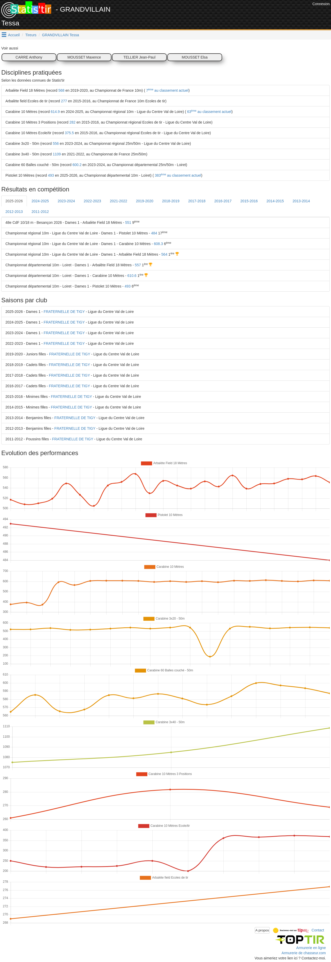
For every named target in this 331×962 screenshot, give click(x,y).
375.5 (69, 133)
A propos (262, 930)
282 (72, 122)
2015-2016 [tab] (249, 201)
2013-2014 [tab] (301, 201)
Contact (318, 930)
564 (164, 254)
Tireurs (30, 35)
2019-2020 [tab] (144, 201)
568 (61, 90)
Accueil (14, 35)
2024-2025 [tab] (40, 201)
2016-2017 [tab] (223, 201)
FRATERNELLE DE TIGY (64, 312)
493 (51, 175)
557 (138, 265)
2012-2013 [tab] (14, 212)
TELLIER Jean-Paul (139, 57)
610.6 (132, 276)
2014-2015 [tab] (275, 201)
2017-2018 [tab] (197, 201)
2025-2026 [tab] (14, 201)
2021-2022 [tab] (118, 201)
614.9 (55, 112)
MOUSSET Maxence (84, 57)
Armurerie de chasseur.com (304, 953)
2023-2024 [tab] (66, 201)
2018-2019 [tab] (170, 201)
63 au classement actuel (208, 112)
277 (64, 101)
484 (154, 233)
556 (56, 143)
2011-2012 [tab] (40, 212)
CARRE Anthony (29, 57)
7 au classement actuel (167, 90)
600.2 (76, 165)
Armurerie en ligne (311, 948)
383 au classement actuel (177, 175)
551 (128, 222)
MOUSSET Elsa (195, 57)
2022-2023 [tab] (92, 201)
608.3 (158, 244)
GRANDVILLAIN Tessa (60, 35)
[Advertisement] (217, 13)
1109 (57, 154)
